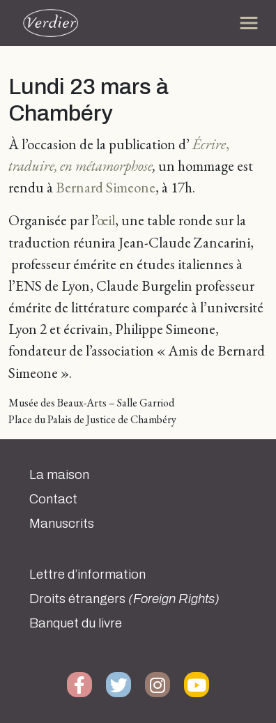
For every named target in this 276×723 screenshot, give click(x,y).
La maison (59, 475)
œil (106, 220)
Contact (53, 499)
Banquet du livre (75, 623)
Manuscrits (61, 524)
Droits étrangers (124, 599)
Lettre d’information (87, 574)
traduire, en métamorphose (80, 165)
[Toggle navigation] (249, 23)
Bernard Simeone (105, 187)
